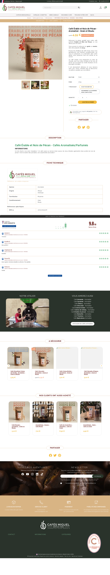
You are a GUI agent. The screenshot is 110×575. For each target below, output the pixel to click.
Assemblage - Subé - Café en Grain (89, 425)
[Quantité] (82, 97)
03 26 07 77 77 (13, 545)
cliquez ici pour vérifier (68, 571)
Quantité (71, 97)
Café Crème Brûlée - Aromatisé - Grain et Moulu (66, 372)
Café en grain (65, 564)
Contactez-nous (93, 1)
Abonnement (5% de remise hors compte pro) (89, 91)
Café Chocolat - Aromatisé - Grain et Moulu (41, 372)
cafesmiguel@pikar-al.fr (41, 511)
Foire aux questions (40, 547)
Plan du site (67, 573)
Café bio (64, 562)
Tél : (104, 1)
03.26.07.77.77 (41, 509)
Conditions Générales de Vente (44, 537)
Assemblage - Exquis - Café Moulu (43, 425)
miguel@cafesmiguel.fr (15, 547)
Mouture (71, 77)
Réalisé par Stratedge (77, 573)
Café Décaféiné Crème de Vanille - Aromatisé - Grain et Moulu (18, 372)
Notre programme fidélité (42, 559)
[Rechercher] (61, 7)
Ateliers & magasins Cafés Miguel (44, 557)
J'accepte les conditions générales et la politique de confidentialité (80, 484)
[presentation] (75, 489)
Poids (70, 82)
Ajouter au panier (88, 102)
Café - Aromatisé (82, 299)
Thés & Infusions (66, 554)
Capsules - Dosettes (68, 557)
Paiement (37, 539)
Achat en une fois (86, 86)
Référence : (10, 181)
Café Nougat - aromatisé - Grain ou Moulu (18, 426)
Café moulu (65, 566)
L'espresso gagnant (40, 554)
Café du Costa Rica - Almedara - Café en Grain (65, 426)
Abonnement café (40, 552)
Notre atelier (38, 544)
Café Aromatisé (82, 318)
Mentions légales (59, 573)
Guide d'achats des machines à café (45, 549)
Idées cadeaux (66, 559)
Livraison (37, 542)
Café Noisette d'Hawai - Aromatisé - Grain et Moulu (91, 372)
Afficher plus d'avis (55, 275)
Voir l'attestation (9, 226)
